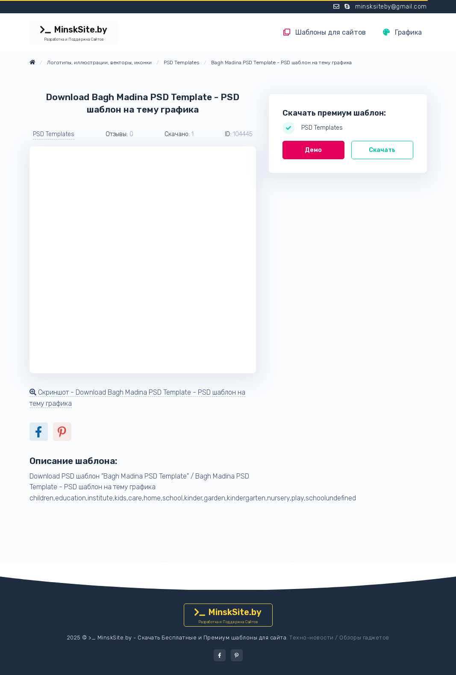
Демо (313, 150)
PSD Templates (53, 134)
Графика (402, 32)
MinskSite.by (74, 33)
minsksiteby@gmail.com (391, 6)
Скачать (382, 150)
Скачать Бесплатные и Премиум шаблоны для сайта (212, 637)
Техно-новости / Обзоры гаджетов (339, 637)
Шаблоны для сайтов (324, 32)
